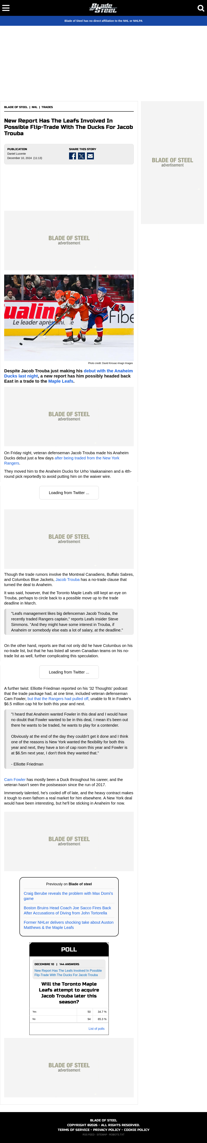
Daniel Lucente (16, 153)
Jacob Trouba (68, 579)
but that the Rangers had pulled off (58, 699)
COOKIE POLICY (136, 1130)
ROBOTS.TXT (116, 1134)
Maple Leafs (60, 381)
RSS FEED (88, 1134)
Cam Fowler (15, 779)
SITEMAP (102, 1134)
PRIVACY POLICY (106, 1130)
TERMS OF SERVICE (74, 1130)
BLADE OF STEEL (16, 107)
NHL (35, 107)
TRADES (47, 107)
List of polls (97, 1028)
